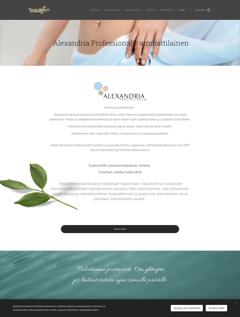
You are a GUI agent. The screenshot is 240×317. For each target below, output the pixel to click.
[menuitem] (75, 10)
